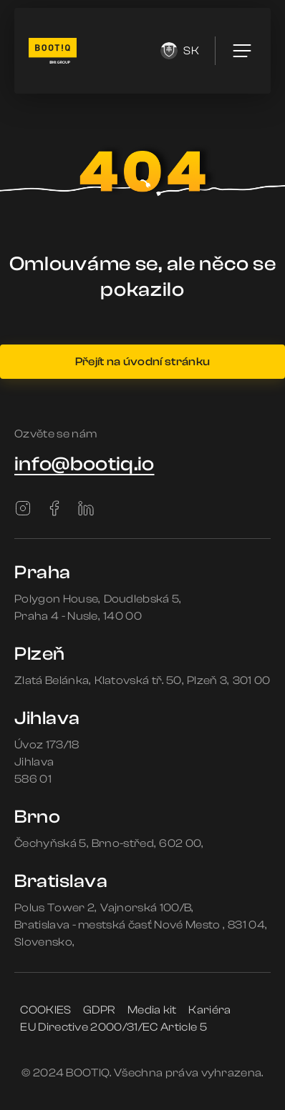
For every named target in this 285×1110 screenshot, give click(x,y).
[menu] (242, 50)
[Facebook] (54, 508)
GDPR (99, 1010)
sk (179, 50)
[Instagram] (23, 508)
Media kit (152, 1010)
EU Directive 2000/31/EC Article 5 (113, 1027)
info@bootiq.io (84, 463)
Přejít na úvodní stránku (143, 361)
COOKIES (45, 1010)
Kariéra (209, 1010)
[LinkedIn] (86, 508)
